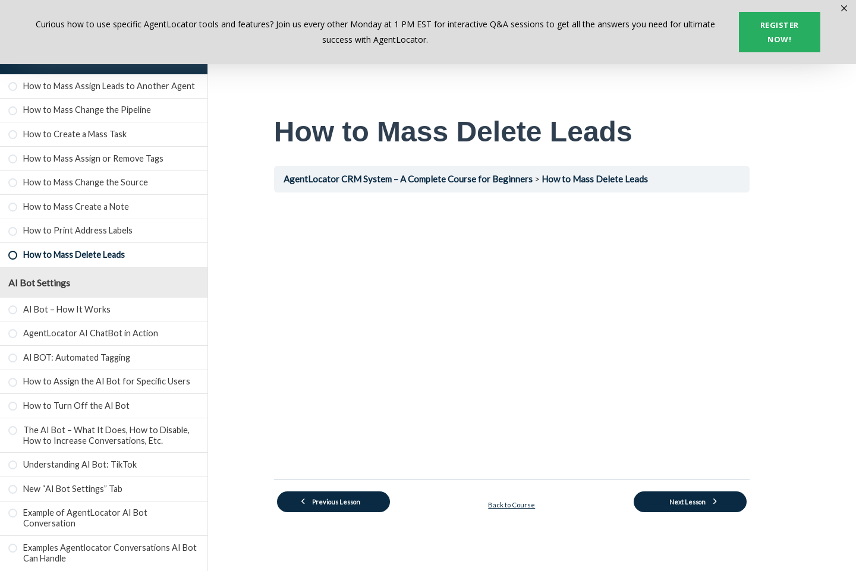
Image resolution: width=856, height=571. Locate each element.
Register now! (779, 32)
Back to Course (532, 503)
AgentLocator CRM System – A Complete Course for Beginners (430, 178)
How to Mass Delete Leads (617, 178)
